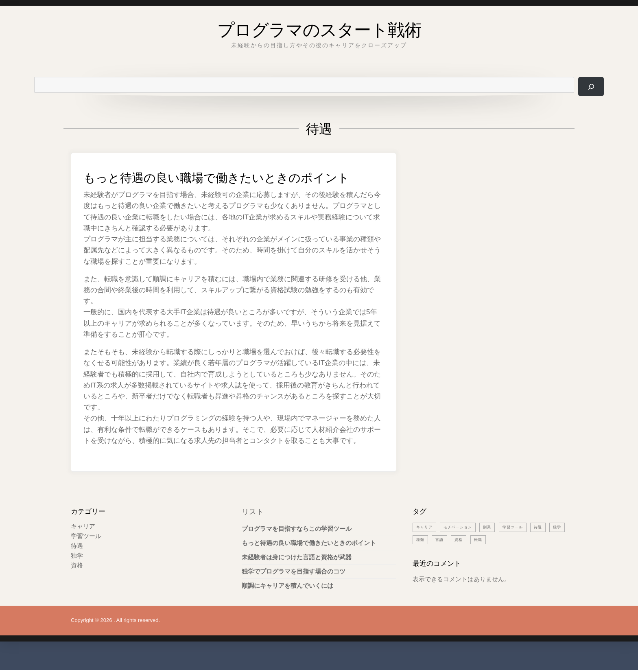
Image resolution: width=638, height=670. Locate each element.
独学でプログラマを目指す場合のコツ (293, 587)
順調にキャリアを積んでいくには (287, 601)
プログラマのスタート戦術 (319, 26)
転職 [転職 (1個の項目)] (504, 555)
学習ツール (86, 552)
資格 (77, 581)
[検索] (590, 86)
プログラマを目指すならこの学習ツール (297, 544)
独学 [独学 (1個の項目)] (421, 555)
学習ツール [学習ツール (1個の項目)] (525, 543)
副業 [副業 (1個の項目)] (497, 543)
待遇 (77, 561)
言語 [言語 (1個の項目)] (463, 555)
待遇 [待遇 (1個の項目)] (553, 543)
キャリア (83, 542)
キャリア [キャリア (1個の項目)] (426, 543)
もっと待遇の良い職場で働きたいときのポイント (232, 184)
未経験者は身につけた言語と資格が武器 (297, 573)
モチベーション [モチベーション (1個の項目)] (464, 543)
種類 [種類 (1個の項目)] (442, 555)
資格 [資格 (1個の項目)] (484, 555)
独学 (77, 571)
